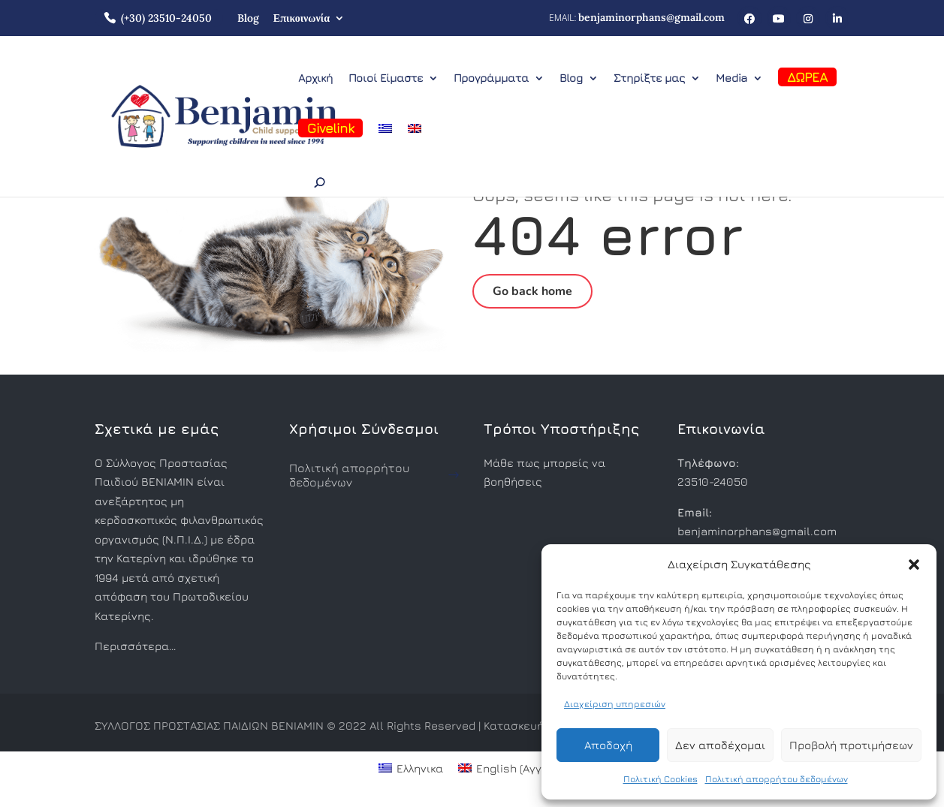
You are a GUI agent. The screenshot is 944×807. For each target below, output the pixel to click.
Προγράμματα (491, 78)
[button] (913, 564)
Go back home (532, 291)
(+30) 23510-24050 (166, 18)
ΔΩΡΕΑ (807, 77)
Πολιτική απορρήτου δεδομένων (776, 778)
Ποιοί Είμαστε (385, 78)
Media (731, 78)
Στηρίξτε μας (649, 78)
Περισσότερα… (135, 646)
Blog (248, 18)
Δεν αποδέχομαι (720, 745)
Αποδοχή (608, 745)
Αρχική (315, 78)
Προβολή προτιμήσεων (851, 745)
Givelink (330, 128)
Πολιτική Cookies (660, 778)
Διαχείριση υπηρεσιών (614, 703)
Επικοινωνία (301, 18)
